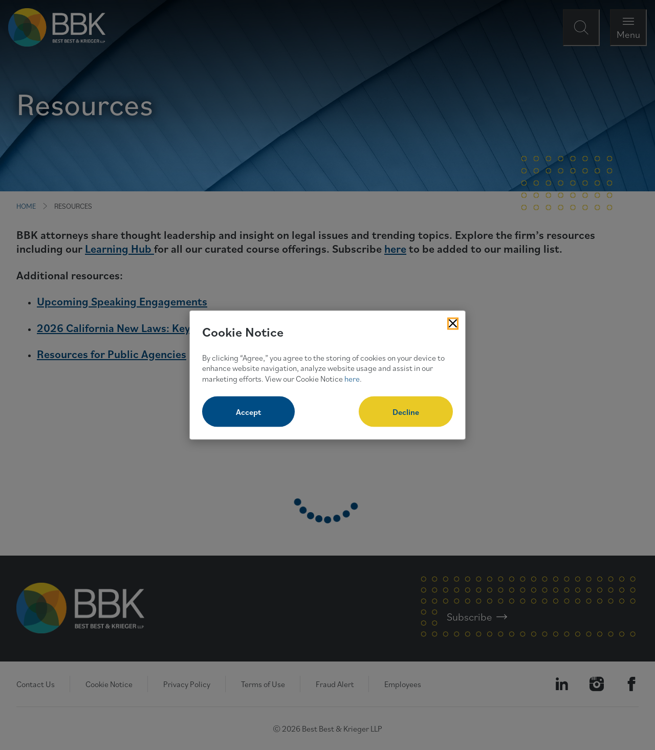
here (352, 378)
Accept (248, 411)
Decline (405, 411)
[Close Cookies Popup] (453, 323)
